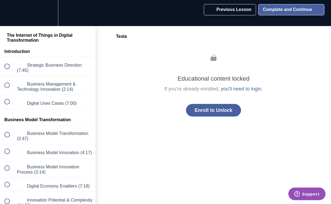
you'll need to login (241, 89)
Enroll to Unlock (213, 110)
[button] (10, 13)
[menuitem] (48, 13)
